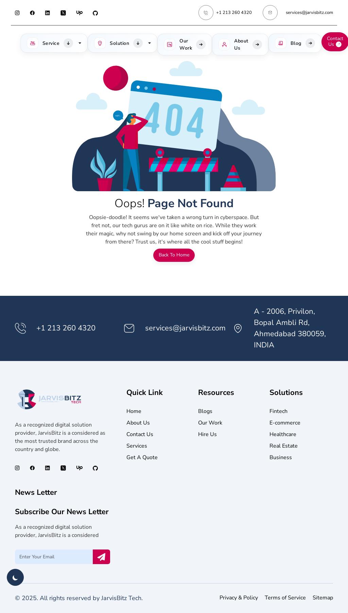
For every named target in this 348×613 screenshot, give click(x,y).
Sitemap (323, 597)
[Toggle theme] (15, 577)
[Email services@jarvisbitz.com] (270, 12)
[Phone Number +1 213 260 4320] (206, 12)
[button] (54, 43)
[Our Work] (184, 44)
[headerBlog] (294, 43)
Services (136, 446)
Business (280, 457)
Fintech (278, 411)
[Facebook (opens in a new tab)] (32, 12)
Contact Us (139, 434)
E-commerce (284, 423)
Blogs (205, 411)
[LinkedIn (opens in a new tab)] (47, 12)
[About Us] (240, 44)
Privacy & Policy (239, 597)
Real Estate (283, 446)
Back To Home (174, 255)
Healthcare (282, 434)
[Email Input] (54, 556)
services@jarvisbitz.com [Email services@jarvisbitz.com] (309, 13)
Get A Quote (142, 457)
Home (133, 411)
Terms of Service (285, 597)
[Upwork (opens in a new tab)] (79, 12)
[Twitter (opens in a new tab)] (63, 12)
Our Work (210, 423)
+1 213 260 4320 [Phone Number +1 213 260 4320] (234, 13)
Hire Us (207, 434)
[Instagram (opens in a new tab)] (17, 12)
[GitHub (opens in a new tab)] (95, 12)
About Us (138, 423)
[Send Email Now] (101, 556)
